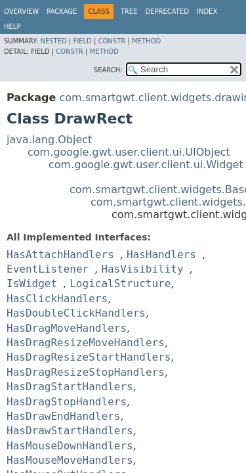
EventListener (48, 269)
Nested (53, 41)
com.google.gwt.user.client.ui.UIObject (129, 152)
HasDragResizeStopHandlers (86, 372)
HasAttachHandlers (60, 254)
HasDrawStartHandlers (70, 430)
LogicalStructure (120, 283)
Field (82, 41)
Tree (129, 11)
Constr (111, 41)
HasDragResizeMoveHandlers (86, 342)
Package (62, 11)
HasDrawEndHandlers (63, 416)
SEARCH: (108, 70)
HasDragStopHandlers (67, 401)
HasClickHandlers (57, 298)
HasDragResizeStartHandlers (89, 357)
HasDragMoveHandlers (67, 328)
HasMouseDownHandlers (70, 445)
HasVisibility (142, 269)
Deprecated (167, 11)
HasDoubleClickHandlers (76, 313)
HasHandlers (161, 254)
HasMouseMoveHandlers (70, 460)
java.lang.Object (49, 139)
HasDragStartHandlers (70, 386)
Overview (21, 11)
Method (146, 41)
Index (207, 11)
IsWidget (32, 283)
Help (12, 26)
